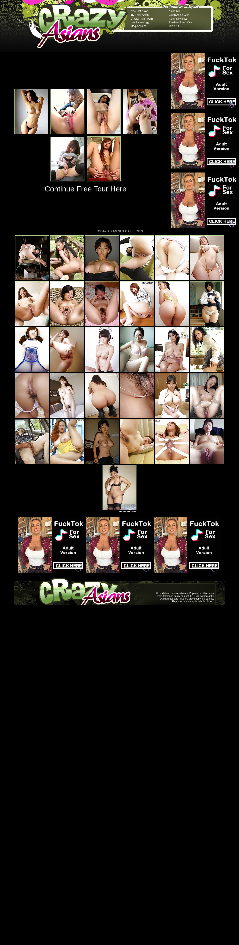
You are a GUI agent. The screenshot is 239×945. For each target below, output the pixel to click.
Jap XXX (174, 26)
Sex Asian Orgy (140, 22)
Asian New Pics (178, 18)
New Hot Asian (139, 11)
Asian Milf (174, 11)
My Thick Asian (140, 14)
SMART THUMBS (127, 511)
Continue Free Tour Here (85, 189)
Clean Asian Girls (179, 14)
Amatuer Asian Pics (180, 22)
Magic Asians (139, 26)
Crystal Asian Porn (142, 18)
